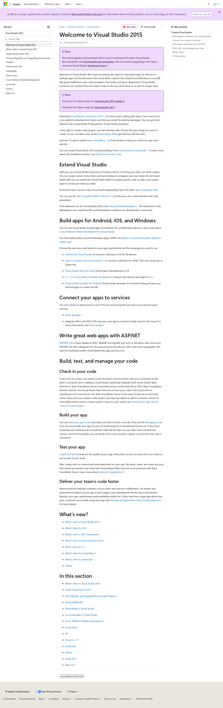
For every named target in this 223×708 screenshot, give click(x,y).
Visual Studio (93, 26)
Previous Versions (76, 26)
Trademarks (124, 698)
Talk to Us (70, 664)
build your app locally (79, 422)
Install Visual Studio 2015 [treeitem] (17, 53)
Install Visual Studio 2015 (108, 154)
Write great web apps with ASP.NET (188, 44)
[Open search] (209, 4)
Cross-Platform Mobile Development (84, 621)
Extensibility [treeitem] (11, 70)
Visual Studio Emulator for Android (83, 283)
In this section (178, 56)
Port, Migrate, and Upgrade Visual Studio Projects (90, 596)
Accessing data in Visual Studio (81, 614)
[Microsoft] (6, 4)
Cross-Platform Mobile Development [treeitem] (23, 79)
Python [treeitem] (9, 88)
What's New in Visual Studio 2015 (82, 583)
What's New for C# (75, 528)
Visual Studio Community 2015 (87, 116)
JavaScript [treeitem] (10, 84)
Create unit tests (67, 454)
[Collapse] (48, 27)
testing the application (110, 472)
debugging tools (153, 422)
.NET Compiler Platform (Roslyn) (93, 196)
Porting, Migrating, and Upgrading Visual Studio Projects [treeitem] (28, 60)
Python (69, 565)
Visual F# (70, 658)
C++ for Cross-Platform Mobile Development (88, 276)
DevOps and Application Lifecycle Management (135, 500)
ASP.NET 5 (64, 342)
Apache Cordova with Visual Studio (83, 260)
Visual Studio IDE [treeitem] (14, 66)
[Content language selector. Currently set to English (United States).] (17, 691)
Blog (41, 698)
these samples (96, 325)
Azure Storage (72, 314)
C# (66, 633)
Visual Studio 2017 (104, 107)
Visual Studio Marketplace (121, 206)
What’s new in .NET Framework (81, 534)
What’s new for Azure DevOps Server (84, 540)
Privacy (65, 698)
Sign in (216, 4)
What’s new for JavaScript (78, 559)
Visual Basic (71, 627)
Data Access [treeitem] (11, 75)
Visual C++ (71, 639)
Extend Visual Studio (182, 32)
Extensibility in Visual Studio (79, 608)
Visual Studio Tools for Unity (79, 270)
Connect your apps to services (186, 40)
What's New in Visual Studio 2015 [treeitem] (21, 49)
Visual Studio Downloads (133, 150)
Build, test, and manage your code (188, 48)
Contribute (54, 698)
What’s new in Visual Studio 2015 (82, 521)
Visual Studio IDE (106, 133)
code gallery (98, 140)
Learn (62, 26)
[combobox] (28, 33)
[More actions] (161, 26)
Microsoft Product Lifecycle (87, 14)
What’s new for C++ (75, 546)
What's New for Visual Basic (79, 553)
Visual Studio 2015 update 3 (109, 101)
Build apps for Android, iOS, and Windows (191, 36)
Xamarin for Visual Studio (78, 254)
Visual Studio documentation (99, 61)
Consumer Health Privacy (86, 698)
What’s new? (178, 52)
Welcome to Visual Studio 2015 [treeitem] (21, 44)
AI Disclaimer (10, 698)
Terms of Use (110, 698)
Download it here (97, 65)
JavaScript (70, 646)
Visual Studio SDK (148, 189)
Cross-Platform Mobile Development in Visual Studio (86, 231)
